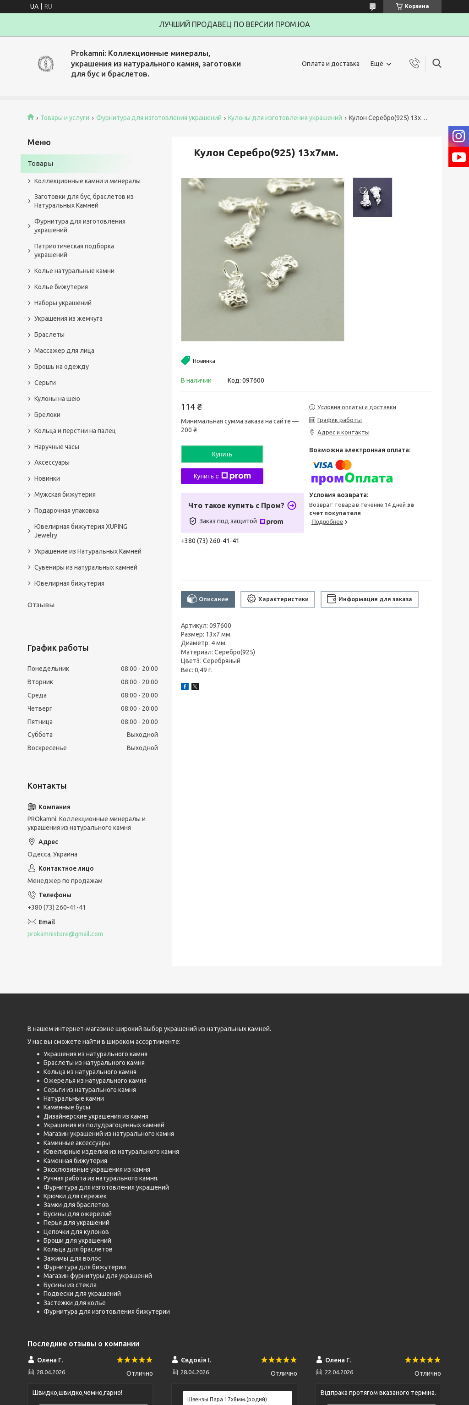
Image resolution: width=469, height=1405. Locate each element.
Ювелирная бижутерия (69, 583)
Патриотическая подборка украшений (74, 250)
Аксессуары (52, 462)
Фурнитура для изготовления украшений (159, 117)
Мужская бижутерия (65, 494)
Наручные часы (56, 446)
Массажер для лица (64, 350)
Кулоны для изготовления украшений (285, 117)
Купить (222, 454)
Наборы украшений (63, 303)
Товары (40, 163)
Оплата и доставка (331, 63)
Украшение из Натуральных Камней (88, 551)
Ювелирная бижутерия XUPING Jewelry (80, 531)
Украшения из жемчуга (68, 318)
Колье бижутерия (61, 287)
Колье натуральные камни (74, 270)
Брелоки (47, 414)
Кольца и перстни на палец (75, 430)
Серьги (45, 382)
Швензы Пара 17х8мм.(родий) (227, 1399)
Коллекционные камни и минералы (87, 181)
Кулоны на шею (57, 398)
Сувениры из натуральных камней (85, 567)
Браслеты (49, 334)
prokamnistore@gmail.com (65, 934)
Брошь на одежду (61, 366)
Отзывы (41, 605)
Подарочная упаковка (66, 510)
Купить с (222, 476)
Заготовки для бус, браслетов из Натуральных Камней (84, 201)
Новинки (47, 478)
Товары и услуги (64, 117)
